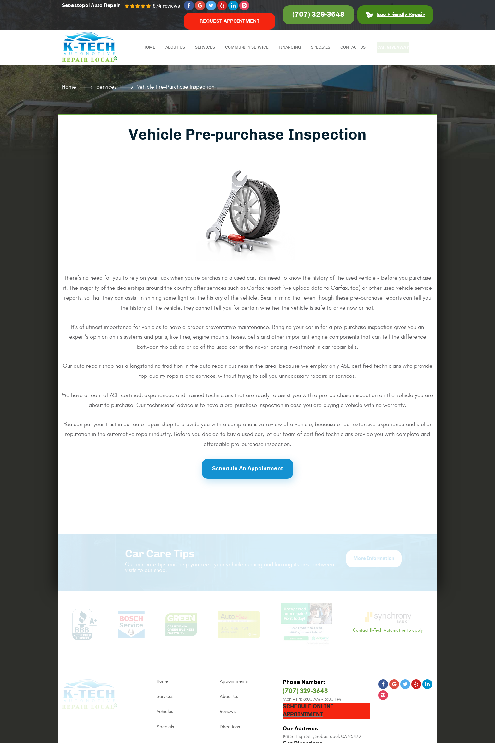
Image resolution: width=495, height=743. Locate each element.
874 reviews (166, 6)
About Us (176, 47)
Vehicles (165, 711)
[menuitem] (150, 47)
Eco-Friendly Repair (401, 14)
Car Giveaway (395, 47)
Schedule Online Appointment (308, 710)
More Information (373, 558)
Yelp (222, 5)
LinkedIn (233, 5)
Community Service (248, 47)
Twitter (211, 5)
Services (206, 47)
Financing (291, 47)
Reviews (228, 711)
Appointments (234, 681)
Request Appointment (229, 21)
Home (150, 47)
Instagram (244, 5)
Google (200, 5)
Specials (321, 47)
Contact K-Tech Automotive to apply (388, 622)
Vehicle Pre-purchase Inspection (175, 87)
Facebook (189, 5)
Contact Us (354, 47)
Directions (230, 726)
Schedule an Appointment (247, 469)
